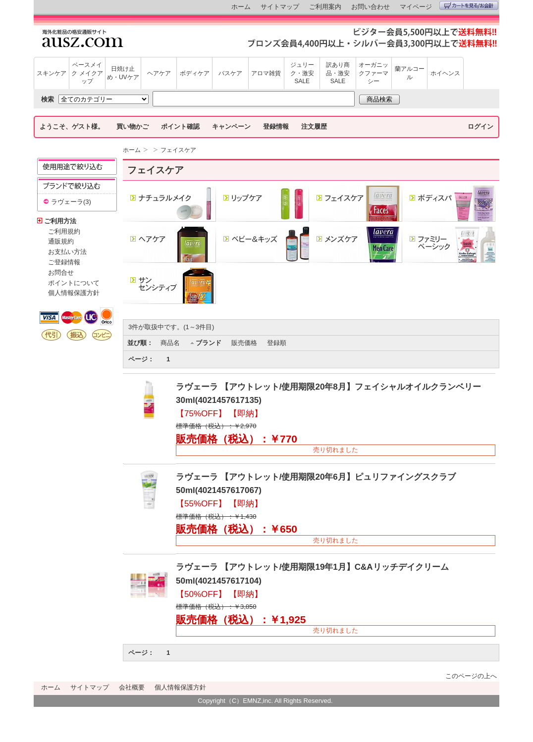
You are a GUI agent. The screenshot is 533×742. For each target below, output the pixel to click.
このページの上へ (471, 676)
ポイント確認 (180, 126)
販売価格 (244, 342)
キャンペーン (231, 126)
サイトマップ (280, 6)
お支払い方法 (67, 251)
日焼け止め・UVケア (123, 73)
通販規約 (61, 241)
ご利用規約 (64, 231)
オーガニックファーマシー (373, 73)
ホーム (241, 6)
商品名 (170, 342)
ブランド (208, 342)
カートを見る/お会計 (468, 5)
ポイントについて (74, 283)
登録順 (276, 342)
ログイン (480, 126)
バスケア (230, 73)
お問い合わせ (370, 6)
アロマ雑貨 (266, 73)
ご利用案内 (325, 6)
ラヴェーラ (67, 201)
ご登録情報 (64, 262)
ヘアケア (159, 73)
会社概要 (132, 687)
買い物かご (132, 126)
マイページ (416, 6)
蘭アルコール (410, 73)
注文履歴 (314, 126)
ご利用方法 (60, 221)
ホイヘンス (445, 73)
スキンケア (51, 73)
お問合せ (61, 272)
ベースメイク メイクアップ (87, 73)
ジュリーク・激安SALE (302, 73)
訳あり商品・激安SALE (338, 73)
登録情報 (276, 126)
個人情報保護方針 (74, 293)
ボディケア (195, 73)
